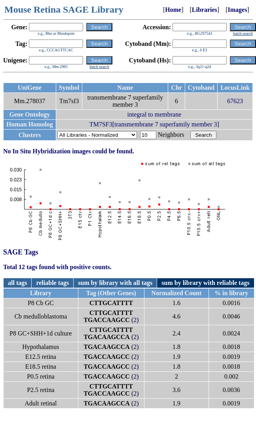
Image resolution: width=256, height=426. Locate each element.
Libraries (204, 9)
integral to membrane (154, 114)
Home (173, 9)
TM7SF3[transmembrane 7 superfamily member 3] (154, 124)
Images (237, 9)
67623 (235, 101)
